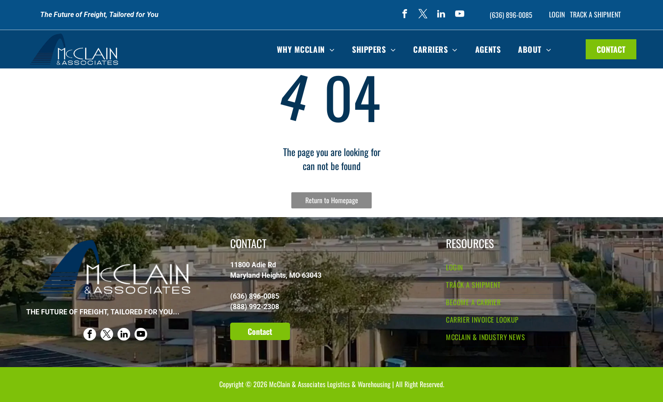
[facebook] (404, 15)
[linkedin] (441, 15)
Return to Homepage (331, 200)
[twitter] (423, 15)
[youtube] (459, 15)
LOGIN (557, 14)
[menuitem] (306, 49)
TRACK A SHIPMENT (595, 14)
